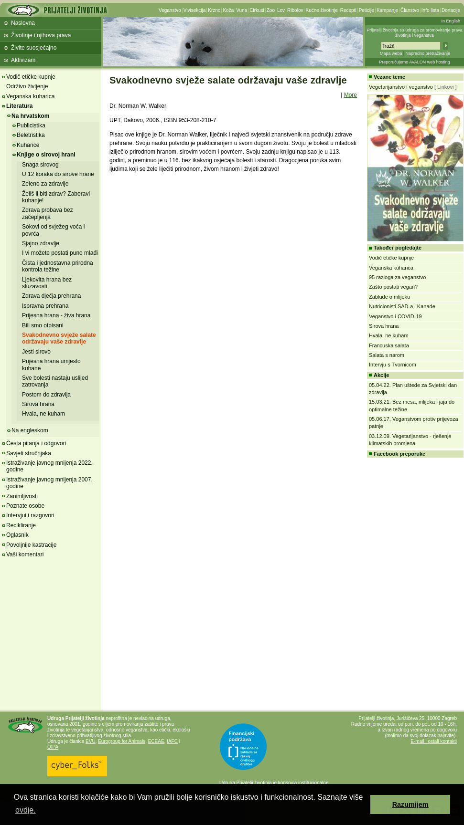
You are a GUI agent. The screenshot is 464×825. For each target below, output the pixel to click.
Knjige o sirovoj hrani (46, 154)
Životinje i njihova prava (41, 35)
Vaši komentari (24, 554)
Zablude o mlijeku (389, 297)
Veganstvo (170, 10)
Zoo (271, 10)
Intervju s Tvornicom (392, 364)
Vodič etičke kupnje (30, 76)
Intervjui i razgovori (30, 515)
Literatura (19, 106)
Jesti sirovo (36, 351)
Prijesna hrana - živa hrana (56, 315)
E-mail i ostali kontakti (433, 741)
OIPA (52, 747)
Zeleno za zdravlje (45, 183)
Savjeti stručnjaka (28, 453)
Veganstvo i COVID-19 (395, 316)
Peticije (366, 10)
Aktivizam (23, 60)
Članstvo (409, 10)
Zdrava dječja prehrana (51, 295)
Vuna (241, 10)
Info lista (430, 10)
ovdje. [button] (25, 810)
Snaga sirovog (40, 164)
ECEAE (156, 741)
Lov (281, 10)
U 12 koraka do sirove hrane (58, 174)
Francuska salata (389, 345)
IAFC (172, 741)
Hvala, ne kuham (43, 413)
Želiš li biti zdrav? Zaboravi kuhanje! (56, 197)
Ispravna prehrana (45, 306)
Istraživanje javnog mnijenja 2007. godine (49, 483)
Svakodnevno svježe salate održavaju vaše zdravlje (59, 338)
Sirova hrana (38, 404)
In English (450, 21)
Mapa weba (391, 53)
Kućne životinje (321, 10)
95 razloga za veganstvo (397, 277)
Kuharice (28, 145)
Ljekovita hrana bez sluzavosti (47, 283)
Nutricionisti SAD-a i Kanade (402, 306)
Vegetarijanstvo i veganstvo (401, 87)
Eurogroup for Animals (121, 741)
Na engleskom (29, 430)
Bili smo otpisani (43, 325)
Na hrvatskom (30, 116)
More (350, 95)
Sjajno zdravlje (40, 243)
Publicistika (31, 125)
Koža (228, 10)
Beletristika (31, 135)
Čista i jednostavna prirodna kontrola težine (57, 266)
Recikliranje (21, 525)
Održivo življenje (27, 86)
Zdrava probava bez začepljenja (47, 213)
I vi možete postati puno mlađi (60, 253)
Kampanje (387, 10)
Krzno (214, 10)
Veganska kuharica (30, 96)
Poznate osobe (25, 505)
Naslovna (23, 23)
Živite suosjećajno (33, 47)
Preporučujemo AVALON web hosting (414, 62)
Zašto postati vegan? (393, 287)
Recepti (348, 10)
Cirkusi (256, 10)
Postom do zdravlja (46, 394)
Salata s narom (386, 355)
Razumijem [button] (410, 804)
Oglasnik (17, 535)
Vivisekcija (194, 10)
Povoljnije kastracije (31, 545)
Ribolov (295, 10)
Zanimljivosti (22, 496)
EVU (91, 741)
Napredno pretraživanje (427, 53)
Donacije (451, 10)
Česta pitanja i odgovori (36, 443)
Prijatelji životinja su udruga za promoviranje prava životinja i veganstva (415, 33)
